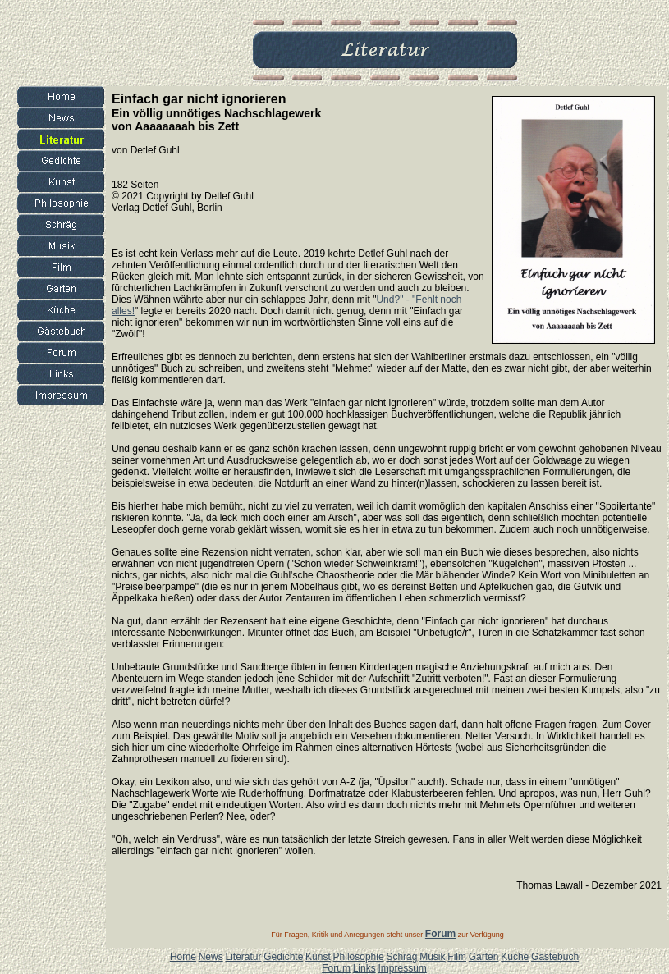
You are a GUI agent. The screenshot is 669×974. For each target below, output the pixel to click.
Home (183, 957)
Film (456, 957)
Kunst (318, 957)
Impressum (402, 968)
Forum (336, 968)
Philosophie (358, 957)
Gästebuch (555, 957)
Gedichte (283, 957)
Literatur (243, 957)
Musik (432, 957)
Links (364, 968)
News (211, 957)
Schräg (401, 957)
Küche (515, 957)
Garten (484, 957)
